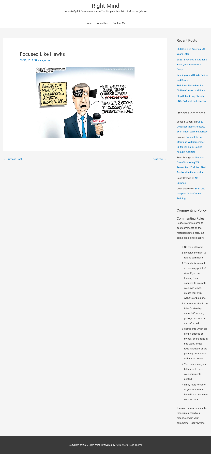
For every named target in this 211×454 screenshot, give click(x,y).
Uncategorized (43, 60)
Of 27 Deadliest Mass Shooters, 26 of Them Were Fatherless (192, 126)
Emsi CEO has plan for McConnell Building (191, 193)
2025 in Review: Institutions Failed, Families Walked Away (192, 64)
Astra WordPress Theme (129, 444)
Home (89, 23)
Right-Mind (105, 5)
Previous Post (13, 159)
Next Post (159, 159)
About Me (102, 23)
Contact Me (119, 23)
